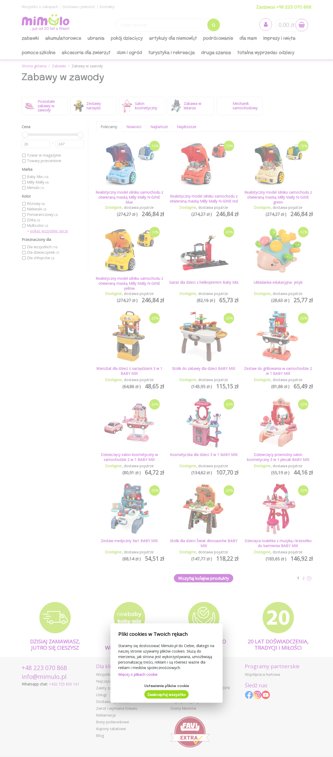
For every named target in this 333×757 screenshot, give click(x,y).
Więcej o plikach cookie (138, 674)
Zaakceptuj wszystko (166, 694)
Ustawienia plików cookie (166, 685)
